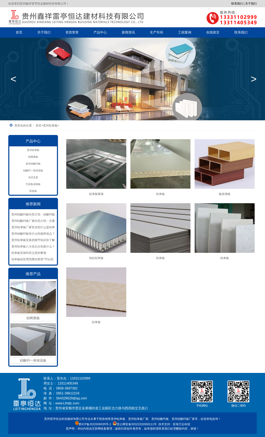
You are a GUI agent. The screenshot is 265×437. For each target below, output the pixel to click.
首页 (19, 32)
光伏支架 (33, 177)
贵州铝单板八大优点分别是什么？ (33, 246)
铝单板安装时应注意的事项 (28, 252)
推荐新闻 (33, 204)
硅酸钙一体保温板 (33, 170)
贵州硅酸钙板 (33, 163)
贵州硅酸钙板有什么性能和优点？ (33, 233)
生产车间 (156, 32)
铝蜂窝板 (33, 156)
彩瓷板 (33, 191)
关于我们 (44, 32)
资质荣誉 (72, 32)
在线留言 (212, 32)
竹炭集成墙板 (33, 184)
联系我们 (241, 32)
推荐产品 (33, 274)
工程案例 (184, 32)
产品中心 (100, 32)
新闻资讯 (128, 32)
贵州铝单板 (33, 150)
